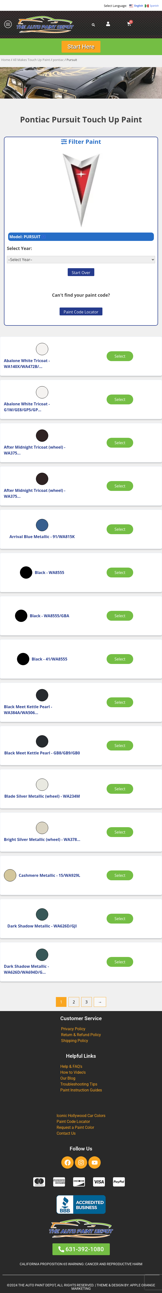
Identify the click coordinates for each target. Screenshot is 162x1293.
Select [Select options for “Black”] (120, 572)
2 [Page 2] (74, 1002)
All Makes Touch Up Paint (31, 60)
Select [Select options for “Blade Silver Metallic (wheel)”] (120, 789)
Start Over (81, 272)
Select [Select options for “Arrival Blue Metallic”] (120, 529)
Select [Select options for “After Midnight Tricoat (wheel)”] (120, 442)
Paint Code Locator (81, 312)
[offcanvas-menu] (8, 24)
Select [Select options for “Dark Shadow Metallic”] (120, 918)
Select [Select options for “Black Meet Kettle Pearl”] (120, 702)
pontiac (58, 60)
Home (5, 60)
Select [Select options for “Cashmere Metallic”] (120, 875)
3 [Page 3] (86, 1002)
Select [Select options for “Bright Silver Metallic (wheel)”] (120, 832)
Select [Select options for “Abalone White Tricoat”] (120, 356)
